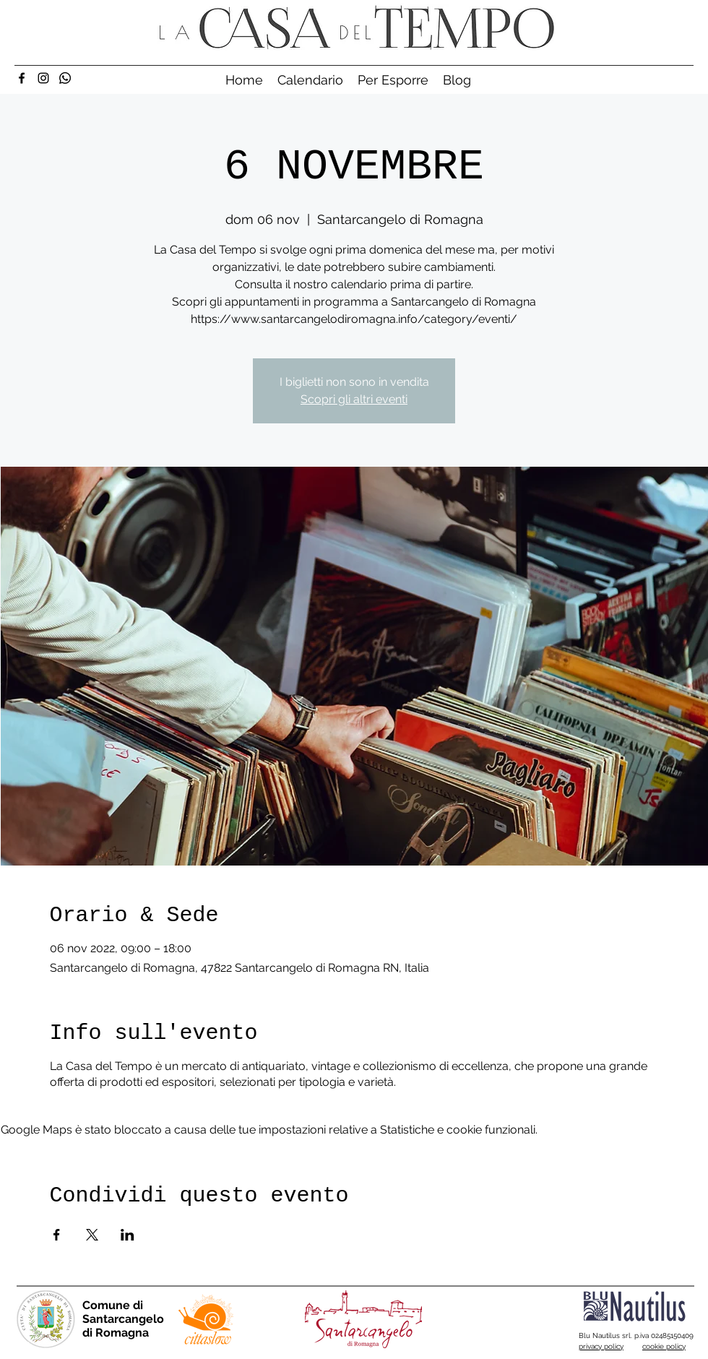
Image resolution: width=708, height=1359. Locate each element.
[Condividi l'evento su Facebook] (57, 1235)
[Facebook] (21, 78)
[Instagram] (43, 78)
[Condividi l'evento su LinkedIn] (127, 1235)
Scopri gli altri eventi (354, 399)
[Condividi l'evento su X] (92, 1235)
